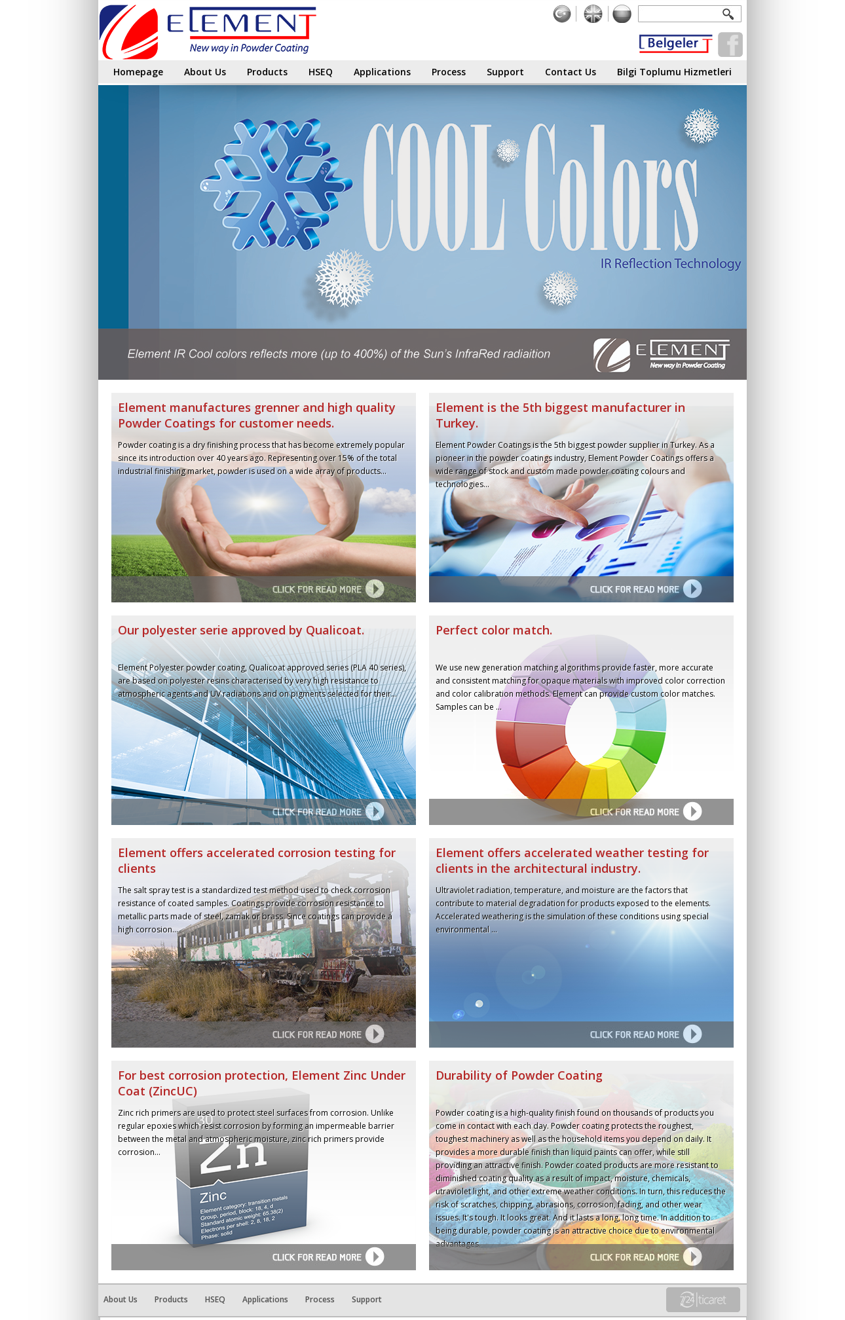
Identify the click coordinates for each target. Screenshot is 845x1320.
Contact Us (570, 69)
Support (505, 69)
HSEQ (321, 69)
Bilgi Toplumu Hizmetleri (674, 69)
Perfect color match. (494, 630)
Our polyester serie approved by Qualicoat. (241, 630)
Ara (731, 13)
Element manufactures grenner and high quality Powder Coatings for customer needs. (257, 415)
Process (449, 69)
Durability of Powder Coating (519, 1075)
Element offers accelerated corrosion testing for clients (257, 860)
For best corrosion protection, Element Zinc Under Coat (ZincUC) (261, 1083)
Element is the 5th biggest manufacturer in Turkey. (560, 415)
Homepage (138, 69)
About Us (205, 69)
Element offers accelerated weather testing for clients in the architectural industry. (572, 860)
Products (267, 69)
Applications (382, 69)
